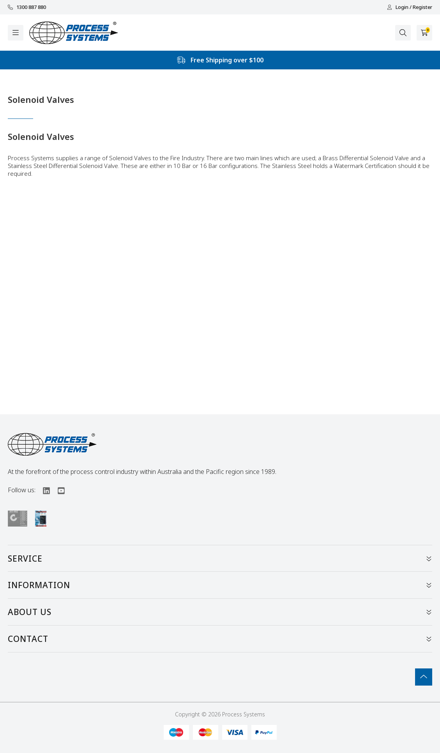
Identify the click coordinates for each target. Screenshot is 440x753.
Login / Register (409, 7)
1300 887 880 (27, 7)
